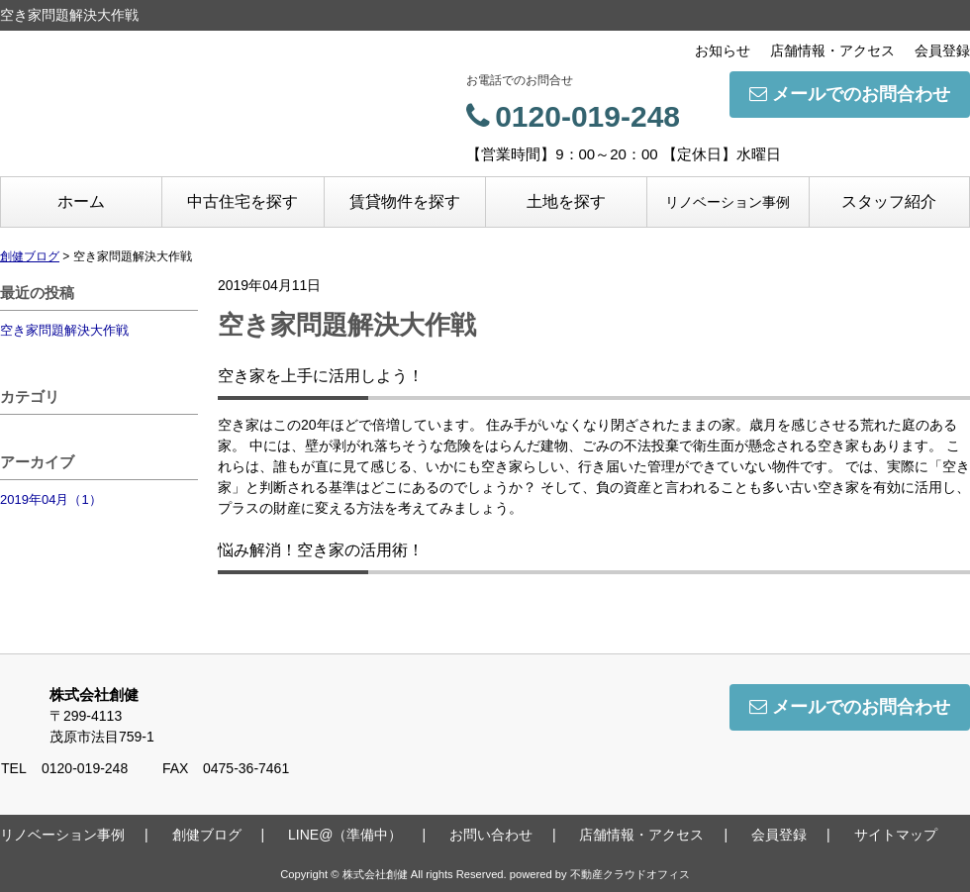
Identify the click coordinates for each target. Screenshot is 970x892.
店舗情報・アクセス (832, 50)
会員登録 (942, 50)
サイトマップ (895, 834)
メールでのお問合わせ (849, 94)
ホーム (81, 201)
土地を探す (566, 201)
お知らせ (722, 50)
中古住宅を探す (242, 201)
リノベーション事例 (727, 202)
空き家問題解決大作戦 (64, 330)
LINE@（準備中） (345, 834)
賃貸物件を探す (404, 201)
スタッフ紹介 (888, 201)
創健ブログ (207, 834)
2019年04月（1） (51, 499)
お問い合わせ (491, 834)
